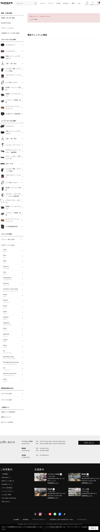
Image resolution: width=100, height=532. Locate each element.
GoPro (12, 380)
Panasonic (12, 284)
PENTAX (12, 301)
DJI (12, 352)
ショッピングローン (7, 491)
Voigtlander (12, 324)
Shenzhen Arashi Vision (12, 374)
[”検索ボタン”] (36, 3)
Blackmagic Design (12, 357)
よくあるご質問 (6, 494)
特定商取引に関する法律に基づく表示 (61, 519)
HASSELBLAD (12, 279)
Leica (12, 273)
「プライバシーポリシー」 (73, 527)
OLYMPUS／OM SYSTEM (12, 290)
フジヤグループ (82, 519)
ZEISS (12, 329)
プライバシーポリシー (39, 519)
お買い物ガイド (6, 477)
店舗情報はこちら (53, 483)
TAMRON (12, 318)
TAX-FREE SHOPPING (8, 498)
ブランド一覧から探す (8, 239)
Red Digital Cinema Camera (12, 363)
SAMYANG (12, 335)
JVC (12, 369)
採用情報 (25, 519)
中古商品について (6, 484)
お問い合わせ (89, 443)
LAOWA (12, 340)
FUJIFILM (12, 267)
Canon (12, 250)
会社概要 (16, 519)
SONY (12, 262)
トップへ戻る (33, 19)
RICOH (12, 307)
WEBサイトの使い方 (7, 481)
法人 (79, 3)
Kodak (12, 312)
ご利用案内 (4, 474)
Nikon (12, 256)
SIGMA (12, 295)
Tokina (12, 346)
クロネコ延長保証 (6, 487)
